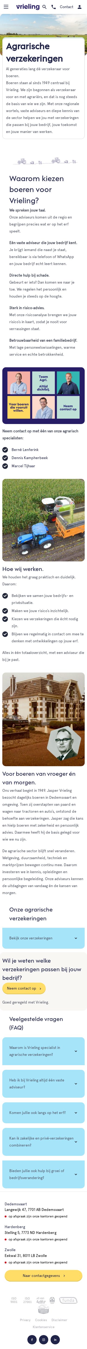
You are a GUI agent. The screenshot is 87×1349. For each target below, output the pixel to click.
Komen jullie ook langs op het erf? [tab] (37, 1112)
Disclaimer (59, 1320)
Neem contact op (21, 988)
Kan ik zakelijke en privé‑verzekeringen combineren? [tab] (41, 1141)
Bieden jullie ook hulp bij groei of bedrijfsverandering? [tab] (36, 1174)
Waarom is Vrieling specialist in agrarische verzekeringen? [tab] (34, 1051)
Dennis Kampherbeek (30, 458)
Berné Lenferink (25, 449)
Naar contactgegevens (44, 1275)
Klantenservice (44, 1327)
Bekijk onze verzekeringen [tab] (30, 938)
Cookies (41, 1320)
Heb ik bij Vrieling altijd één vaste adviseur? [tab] (36, 1083)
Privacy (25, 1320)
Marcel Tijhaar (23, 466)
